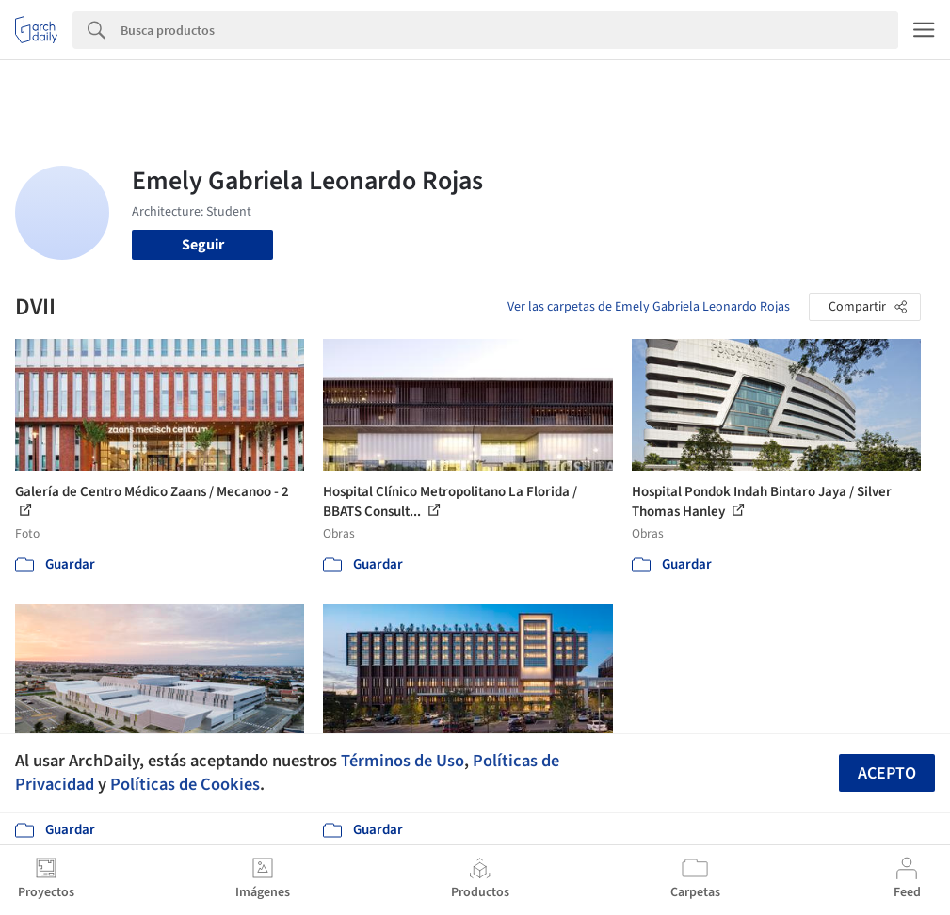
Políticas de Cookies (185, 784)
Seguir (203, 244)
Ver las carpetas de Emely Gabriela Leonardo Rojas (648, 306)
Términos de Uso (402, 760)
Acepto (887, 773)
